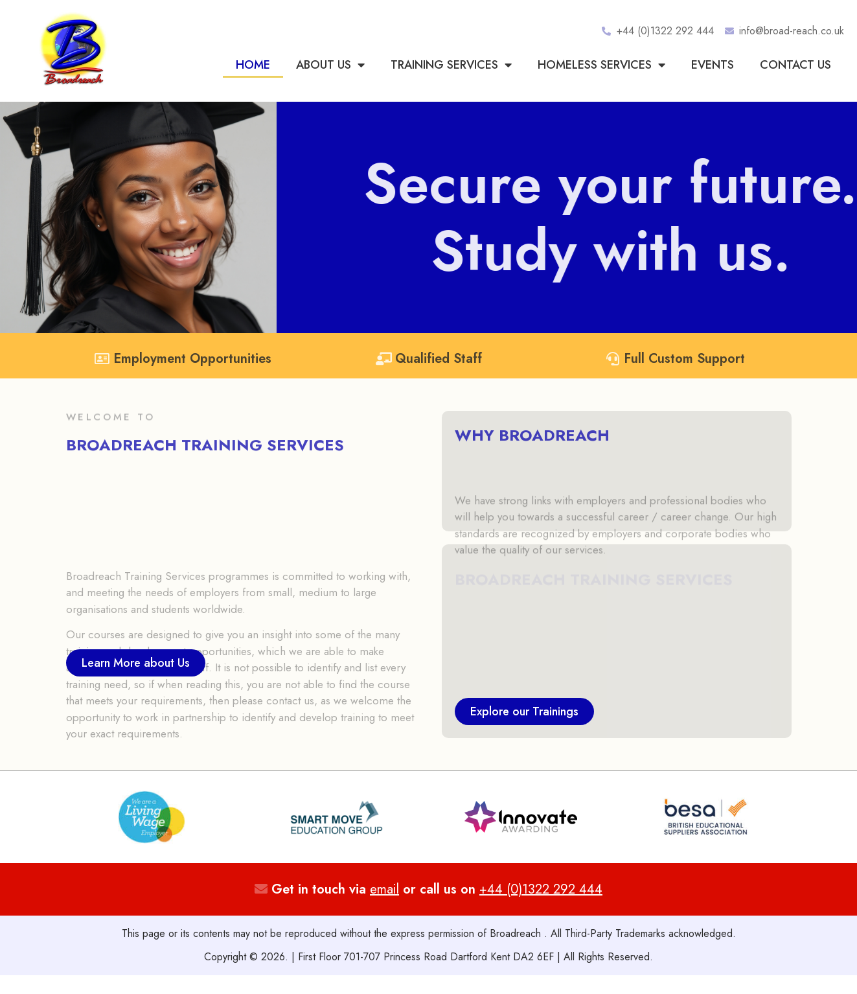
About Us (330, 64)
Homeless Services (601, 64)
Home (253, 64)
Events (712, 64)
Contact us (795, 64)
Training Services (451, 64)
